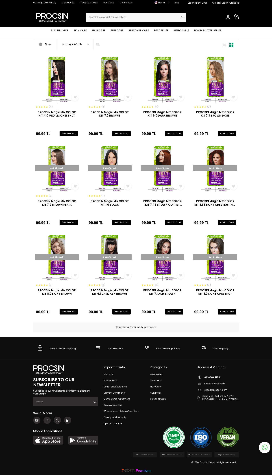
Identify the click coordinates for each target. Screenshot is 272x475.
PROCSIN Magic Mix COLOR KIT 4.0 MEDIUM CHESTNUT (57, 113)
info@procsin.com (211, 383)
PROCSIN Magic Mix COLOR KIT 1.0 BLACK (110, 202)
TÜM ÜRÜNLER (59, 30)
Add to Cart (69, 133)
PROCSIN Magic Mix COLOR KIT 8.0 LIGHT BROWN (57, 292)
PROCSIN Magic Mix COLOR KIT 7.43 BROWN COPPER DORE (162, 202)
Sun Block (155, 392)
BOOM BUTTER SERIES (207, 30)
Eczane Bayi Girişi (197, 2)
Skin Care (155, 380)
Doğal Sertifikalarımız (115, 386)
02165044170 (208, 377)
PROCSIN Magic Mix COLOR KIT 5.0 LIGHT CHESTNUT (215, 292)
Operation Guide (113, 423)
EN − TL (162, 2)
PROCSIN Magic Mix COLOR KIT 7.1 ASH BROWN (162, 292)
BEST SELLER (161, 30)
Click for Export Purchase (225, 2)
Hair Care (155, 386)
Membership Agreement (117, 398)
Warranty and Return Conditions (122, 411)
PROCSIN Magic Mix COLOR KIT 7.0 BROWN (110, 113)
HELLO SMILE (181, 30)
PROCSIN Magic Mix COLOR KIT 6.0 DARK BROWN (162, 113)
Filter (45, 44)
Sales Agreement (113, 405)
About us (108, 374)
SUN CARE (117, 30)
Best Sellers (156, 374)
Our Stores (108, 2)
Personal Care (158, 398)
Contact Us (68, 2)
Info (177, 2)
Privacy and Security (115, 417)
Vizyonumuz (110, 380)
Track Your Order (89, 2)
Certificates (126, 2)
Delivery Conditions (114, 392)
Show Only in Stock (110, 44)
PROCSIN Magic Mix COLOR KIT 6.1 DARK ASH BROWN (110, 292)
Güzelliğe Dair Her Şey (44, 2)
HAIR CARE (98, 30)
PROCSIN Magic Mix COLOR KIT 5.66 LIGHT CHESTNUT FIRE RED (215, 202)
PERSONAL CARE (139, 30)
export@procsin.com (212, 390)
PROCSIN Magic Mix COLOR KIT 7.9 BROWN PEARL (57, 202)
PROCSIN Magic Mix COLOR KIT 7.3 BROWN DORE (215, 113)
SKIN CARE (80, 30)
